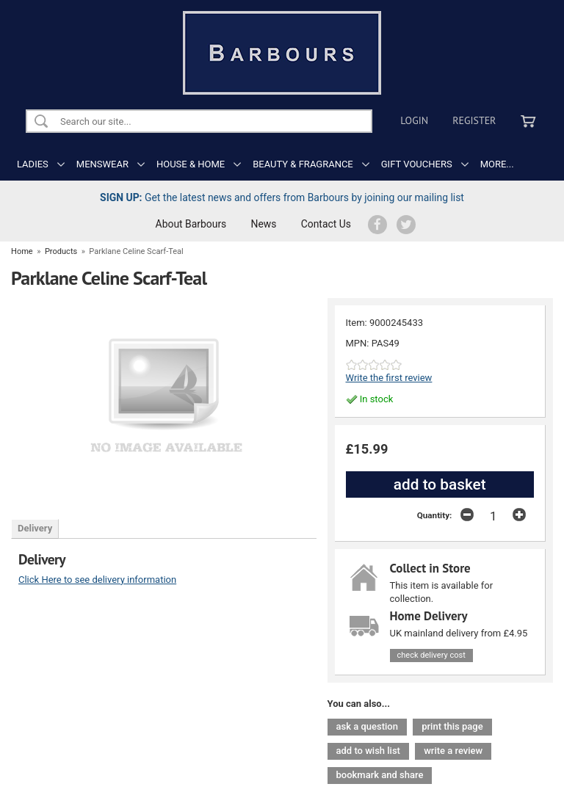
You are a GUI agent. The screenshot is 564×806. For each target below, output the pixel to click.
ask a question (367, 726)
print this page (452, 726)
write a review (453, 750)
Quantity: (434, 515)
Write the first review (389, 377)
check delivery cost (431, 655)
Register (474, 120)
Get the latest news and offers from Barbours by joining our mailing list (282, 197)
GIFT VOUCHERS (416, 164)
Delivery (35, 528)
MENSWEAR (102, 164)
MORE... (497, 164)
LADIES (32, 164)
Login (414, 120)
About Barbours (191, 224)
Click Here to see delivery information (97, 579)
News (264, 224)
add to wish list (368, 750)
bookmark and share (380, 774)
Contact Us (326, 224)
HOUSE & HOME (190, 164)
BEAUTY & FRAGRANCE (303, 164)
